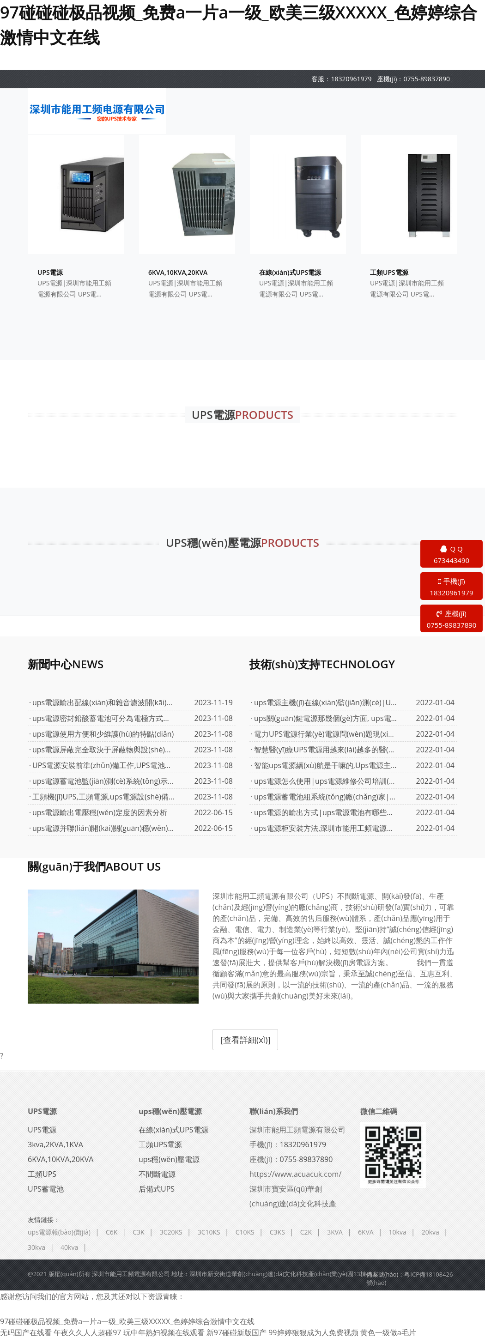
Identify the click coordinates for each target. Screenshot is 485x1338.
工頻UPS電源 (160, 1144)
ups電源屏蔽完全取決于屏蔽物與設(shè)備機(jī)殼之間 (103, 750)
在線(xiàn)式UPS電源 (173, 1130)
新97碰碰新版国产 (236, 1332)
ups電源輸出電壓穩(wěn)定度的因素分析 (99, 812)
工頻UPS (42, 1174)
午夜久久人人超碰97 (87, 1332)
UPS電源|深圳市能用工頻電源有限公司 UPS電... (74, 288)
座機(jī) (451, 620)
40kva (69, 1247)
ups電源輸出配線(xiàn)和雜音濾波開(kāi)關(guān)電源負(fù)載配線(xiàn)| (103, 702)
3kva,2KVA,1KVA (55, 1144)
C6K (111, 1232)
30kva (36, 1247)
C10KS (245, 1232)
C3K (138, 1232)
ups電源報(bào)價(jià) (59, 1232)
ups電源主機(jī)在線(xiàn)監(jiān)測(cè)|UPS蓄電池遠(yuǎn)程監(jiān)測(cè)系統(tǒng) (325, 702)
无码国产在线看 (26, 1332)
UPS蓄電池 (46, 1189)
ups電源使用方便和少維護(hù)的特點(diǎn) (103, 734)
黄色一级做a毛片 (388, 1332)
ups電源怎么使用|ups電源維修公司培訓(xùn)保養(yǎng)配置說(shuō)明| (325, 781)
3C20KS (171, 1232)
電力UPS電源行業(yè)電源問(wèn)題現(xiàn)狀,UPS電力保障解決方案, (325, 734)
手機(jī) (451, 587)
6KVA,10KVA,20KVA (60, 1159)
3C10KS (209, 1232)
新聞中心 (65, 664)
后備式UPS (157, 1189)
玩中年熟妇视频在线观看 (164, 1332)
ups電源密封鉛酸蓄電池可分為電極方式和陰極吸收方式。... (103, 718)
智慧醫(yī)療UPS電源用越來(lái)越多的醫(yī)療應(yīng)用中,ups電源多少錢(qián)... (325, 750)
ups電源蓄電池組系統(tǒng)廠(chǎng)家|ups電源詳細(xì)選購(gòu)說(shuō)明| (325, 797)
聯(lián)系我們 (273, 1111)
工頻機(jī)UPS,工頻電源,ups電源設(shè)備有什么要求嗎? (103, 797)
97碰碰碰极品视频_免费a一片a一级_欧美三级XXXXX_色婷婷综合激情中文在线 (127, 1321)
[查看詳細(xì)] (245, 1039)
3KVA (335, 1232)
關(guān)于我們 (94, 866)
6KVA (366, 1232)
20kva (430, 1232)
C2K (306, 1232)
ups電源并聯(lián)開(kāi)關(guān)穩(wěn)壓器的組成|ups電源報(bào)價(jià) (103, 828)
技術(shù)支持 (322, 664)
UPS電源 (42, 1111)
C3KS (277, 1232)
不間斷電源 (157, 1174)
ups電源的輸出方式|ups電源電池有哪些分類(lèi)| (325, 812)
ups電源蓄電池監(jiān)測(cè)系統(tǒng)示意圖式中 (103, 781)
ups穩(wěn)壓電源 (170, 1111)
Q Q (451, 555)
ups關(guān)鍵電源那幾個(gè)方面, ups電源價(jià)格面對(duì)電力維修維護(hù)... (325, 718)
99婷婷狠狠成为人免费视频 (313, 1332)
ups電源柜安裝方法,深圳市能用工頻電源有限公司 (325, 828)
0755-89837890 (426, 78)
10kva (397, 1232)
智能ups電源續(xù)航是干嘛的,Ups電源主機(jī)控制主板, (325, 765)
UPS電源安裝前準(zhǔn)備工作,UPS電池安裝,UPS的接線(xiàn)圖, (103, 765)
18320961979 (351, 78)
